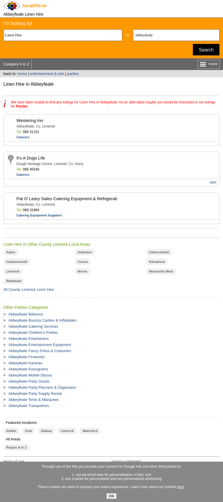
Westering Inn (30, 120)
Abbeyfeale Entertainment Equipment (39, 345)
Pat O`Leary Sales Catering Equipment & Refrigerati (67, 198)
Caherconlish (159, 252)
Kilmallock (157, 261)
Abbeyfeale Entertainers (28, 338)
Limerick (12, 271)
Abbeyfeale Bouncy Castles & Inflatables (42, 320)
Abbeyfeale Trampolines (28, 406)
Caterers (23, 137)
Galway (46, 431)
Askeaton (85, 252)
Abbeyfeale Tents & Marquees (33, 399)
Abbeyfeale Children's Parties (33, 332)
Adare (10, 252)
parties (72, 73)
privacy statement (126, 461)
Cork (28, 431)
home (22, 73)
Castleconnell (16, 261)
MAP (213, 182)
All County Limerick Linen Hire (28, 289)
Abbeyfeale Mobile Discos (30, 375)
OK (111, 496)
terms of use (13, 461)
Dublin (11, 431)
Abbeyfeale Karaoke (25, 363)
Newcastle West (161, 271)
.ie (34, 5)
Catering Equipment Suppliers (39, 215)
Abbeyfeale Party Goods (28, 381)
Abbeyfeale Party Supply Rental (35, 393)
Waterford (89, 431)
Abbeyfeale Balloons (25, 314)
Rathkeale (13, 281)
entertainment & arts (47, 73)
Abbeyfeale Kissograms (28, 369)
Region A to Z (16, 447)
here (180, 487)
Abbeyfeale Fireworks (26, 357)
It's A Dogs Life (31, 157)
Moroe (82, 271)
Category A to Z (16, 64)
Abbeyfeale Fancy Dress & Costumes (39, 351)
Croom (83, 261)
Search (206, 49)
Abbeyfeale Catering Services (33, 326)
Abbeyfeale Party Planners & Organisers (42, 387)
